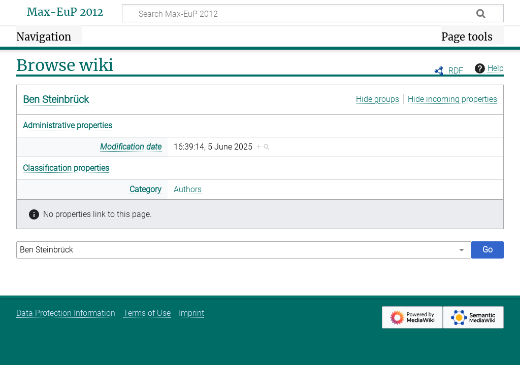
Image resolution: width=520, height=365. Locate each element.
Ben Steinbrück (56, 99)
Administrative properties (67, 125)
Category (145, 189)
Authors (188, 189)
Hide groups (377, 99)
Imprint (191, 313)
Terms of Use (147, 313)
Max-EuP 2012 (65, 12)
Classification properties (66, 168)
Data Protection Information (65, 313)
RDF (455, 71)
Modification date (130, 147)
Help (488, 68)
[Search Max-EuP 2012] (312, 13)
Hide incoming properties (452, 99)
